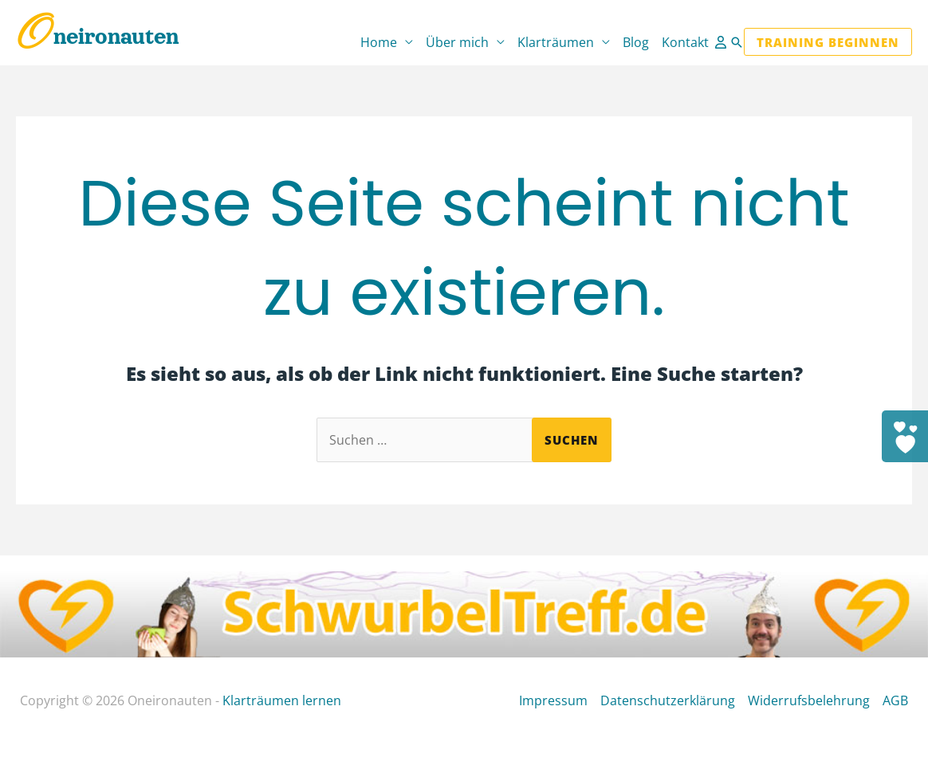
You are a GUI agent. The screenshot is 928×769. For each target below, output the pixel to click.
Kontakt (685, 42)
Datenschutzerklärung (667, 700)
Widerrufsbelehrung (809, 700)
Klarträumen (555, 42)
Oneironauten (97, 37)
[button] (736, 42)
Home (378, 42)
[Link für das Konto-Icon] (722, 42)
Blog (636, 42)
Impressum (553, 700)
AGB (895, 700)
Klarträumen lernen (281, 700)
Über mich (457, 42)
